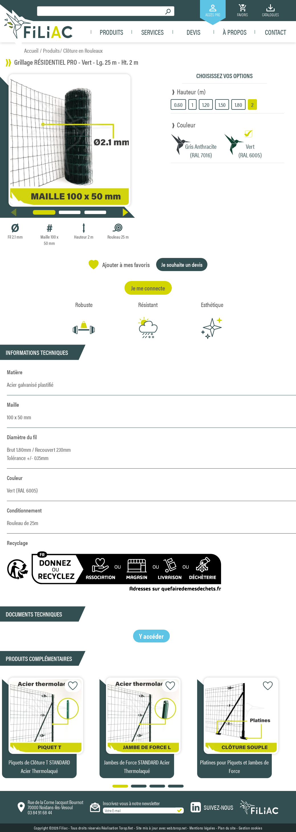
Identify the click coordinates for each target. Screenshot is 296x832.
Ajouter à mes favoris (119, 264)
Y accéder (151, 636)
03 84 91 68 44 (40, 812)
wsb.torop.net (177, 828)
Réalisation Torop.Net (117, 828)
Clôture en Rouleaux (83, 50)
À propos (234, 32)
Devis (193, 32)
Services (152, 32)
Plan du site (227, 828)
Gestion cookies (250, 828)
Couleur (186, 124)
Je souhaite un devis (182, 264)
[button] (126, 212)
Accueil (31, 50)
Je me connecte (148, 287)
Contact (275, 32)
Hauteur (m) (191, 91)
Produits (111, 32)
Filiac (63, 828)
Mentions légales (202, 828)
